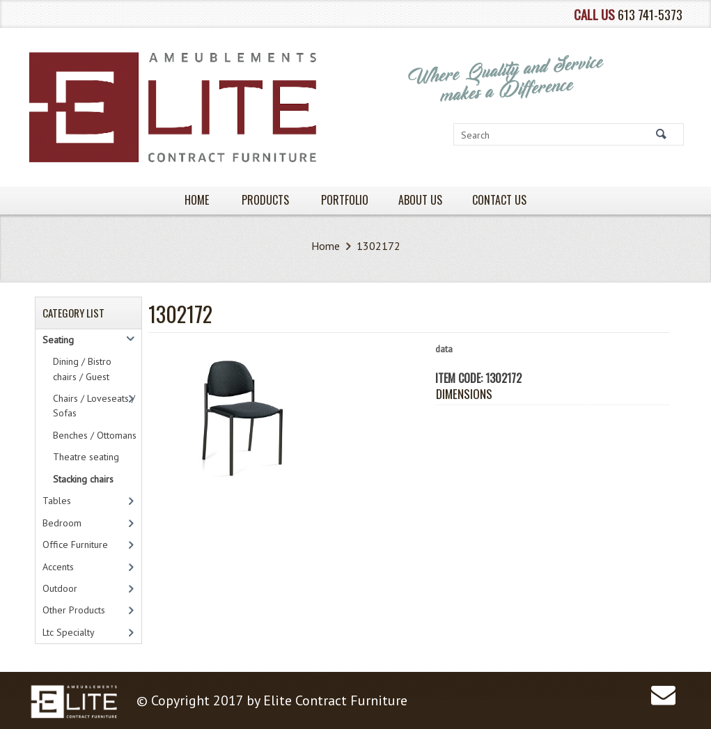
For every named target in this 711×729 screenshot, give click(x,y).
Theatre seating (86, 456)
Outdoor (59, 588)
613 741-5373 (650, 14)
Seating (58, 340)
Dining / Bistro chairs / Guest (82, 368)
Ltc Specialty (68, 632)
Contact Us (499, 199)
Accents (58, 567)
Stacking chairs (83, 479)
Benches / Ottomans (94, 435)
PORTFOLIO (344, 199)
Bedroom (61, 523)
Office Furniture (75, 544)
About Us (420, 199)
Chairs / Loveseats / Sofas (94, 405)
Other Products (73, 610)
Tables (56, 500)
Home (325, 246)
